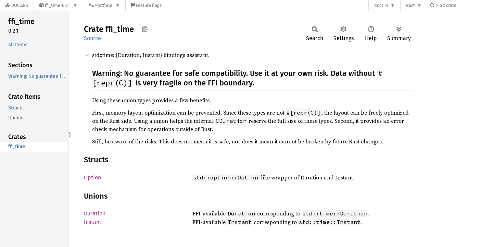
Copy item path (145, 29)
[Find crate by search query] (464, 5)
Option (92, 177)
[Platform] (104, 5)
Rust (410, 5)
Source (92, 38)
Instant (92, 222)
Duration (94, 213)
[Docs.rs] (17, 5)
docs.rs (381, 5)
